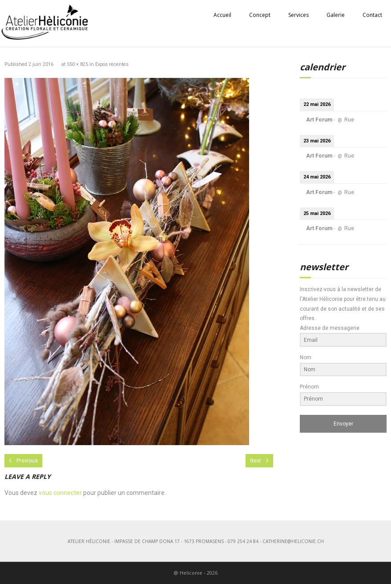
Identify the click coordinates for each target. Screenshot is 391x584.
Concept (259, 15)
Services (298, 15)
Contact (372, 15)
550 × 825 (77, 64)
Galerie (336, 15)
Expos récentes (112, 64)
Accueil (222, 15)
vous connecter (60, 492)
